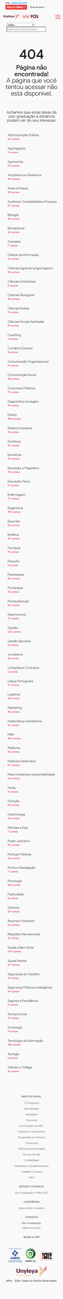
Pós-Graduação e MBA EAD (31, 1192)
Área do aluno (37, 7)
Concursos (31, 1143)
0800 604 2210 (19, 3)
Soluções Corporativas (31, 1131)
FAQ (31, 1177)
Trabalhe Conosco (31, 1171)
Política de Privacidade (31, 1148)
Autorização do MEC (31, 1125)
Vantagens (31, 1114)
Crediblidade (31, 1160)
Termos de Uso (31, 1154)
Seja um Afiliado (15, 7)
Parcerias (31, 1120)
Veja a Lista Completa (31, 1208)
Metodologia (31, 1108)
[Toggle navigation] (58, 16)
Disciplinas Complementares (32, 1166)
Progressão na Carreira (31, 1137)
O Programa (31, 1103)
